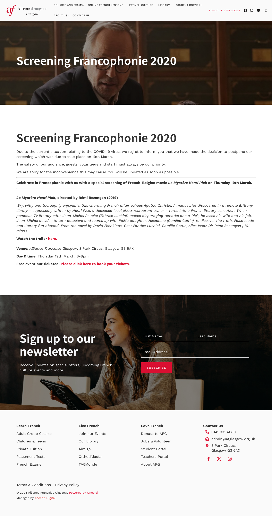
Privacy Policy (67, 485)
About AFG (150, 465)
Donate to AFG (154, 434)
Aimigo (85, 450)
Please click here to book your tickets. (95, 264)
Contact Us (81, 15)
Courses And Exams (68, 5)
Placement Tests (30, 457)
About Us (60, 15)
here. (52, 239)
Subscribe (156, 368)
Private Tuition (29, 450)
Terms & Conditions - (35, 485)
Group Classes (39, 434)
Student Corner (188, 5)
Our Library (89, 442)
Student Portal (153, 450)
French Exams (28, 465)
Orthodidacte (90, 457)
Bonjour (232, 10)
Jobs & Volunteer (156, 442)
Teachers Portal (154, 457)
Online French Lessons (105, 5)
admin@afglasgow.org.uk (233, 440)
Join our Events (92, 434)
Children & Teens (31, 442)
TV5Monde (88, 465)
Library (164, 5)
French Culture (141, 5)
